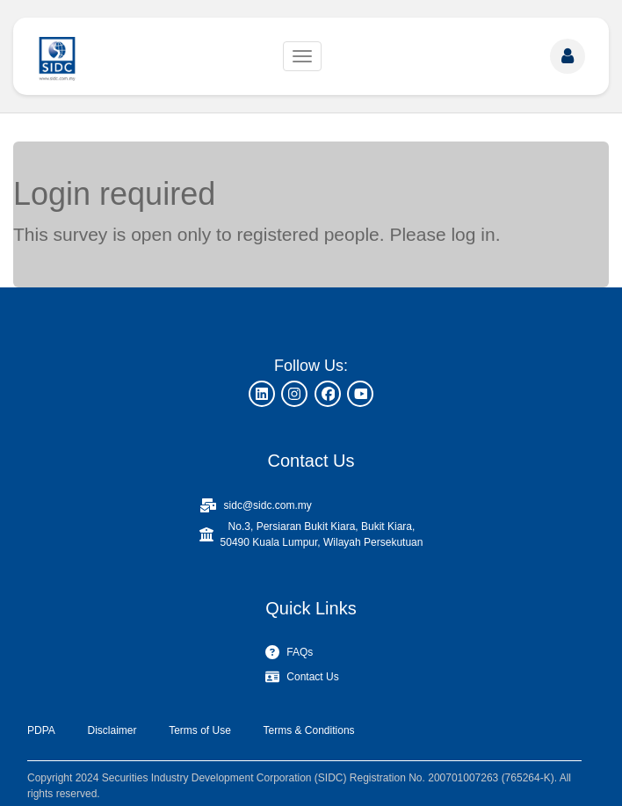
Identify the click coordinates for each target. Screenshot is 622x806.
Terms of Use (200, 730)
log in (473, 234)
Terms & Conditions (309, 730)
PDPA (41, 730)
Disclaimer (111, 730)
